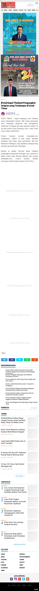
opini (29, 10)
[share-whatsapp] (27, 359)
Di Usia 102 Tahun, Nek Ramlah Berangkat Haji (12, 465)
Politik (19, 585)
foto (4, 99)
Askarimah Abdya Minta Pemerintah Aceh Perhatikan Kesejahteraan (14, 536)
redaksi (22, 568)
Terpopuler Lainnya (20, 544)
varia (10, 10)
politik (21, 10)
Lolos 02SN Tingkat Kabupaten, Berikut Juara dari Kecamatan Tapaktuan (15, 501)
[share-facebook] (12, 359)
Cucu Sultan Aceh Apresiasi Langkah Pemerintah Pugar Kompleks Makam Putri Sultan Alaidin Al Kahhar (15, 491)
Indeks (29, 585)
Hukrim (14, 585)
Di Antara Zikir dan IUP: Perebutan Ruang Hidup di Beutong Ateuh (13, 454)
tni (25, 10)
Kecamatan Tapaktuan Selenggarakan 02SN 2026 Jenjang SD (14, 513)
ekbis (33, 10)
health (22, 562)
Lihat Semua (19, 476)
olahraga (4, 568)
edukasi (22, 554)
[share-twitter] (19, 359)
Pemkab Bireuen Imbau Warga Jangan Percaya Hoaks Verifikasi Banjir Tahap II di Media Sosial (13, 420)
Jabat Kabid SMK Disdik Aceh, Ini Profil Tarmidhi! (13, 442)
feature (3, 559)
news (5, 10)
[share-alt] (4, 359)
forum (22, 559)
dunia (3, 554)
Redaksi (24, 585)
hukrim (15, 10)
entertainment (25, 557)
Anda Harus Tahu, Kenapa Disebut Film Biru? (13, 523)
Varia (9, 585)
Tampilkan (34, 408)
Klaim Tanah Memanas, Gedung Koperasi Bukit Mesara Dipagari (13, 431)
